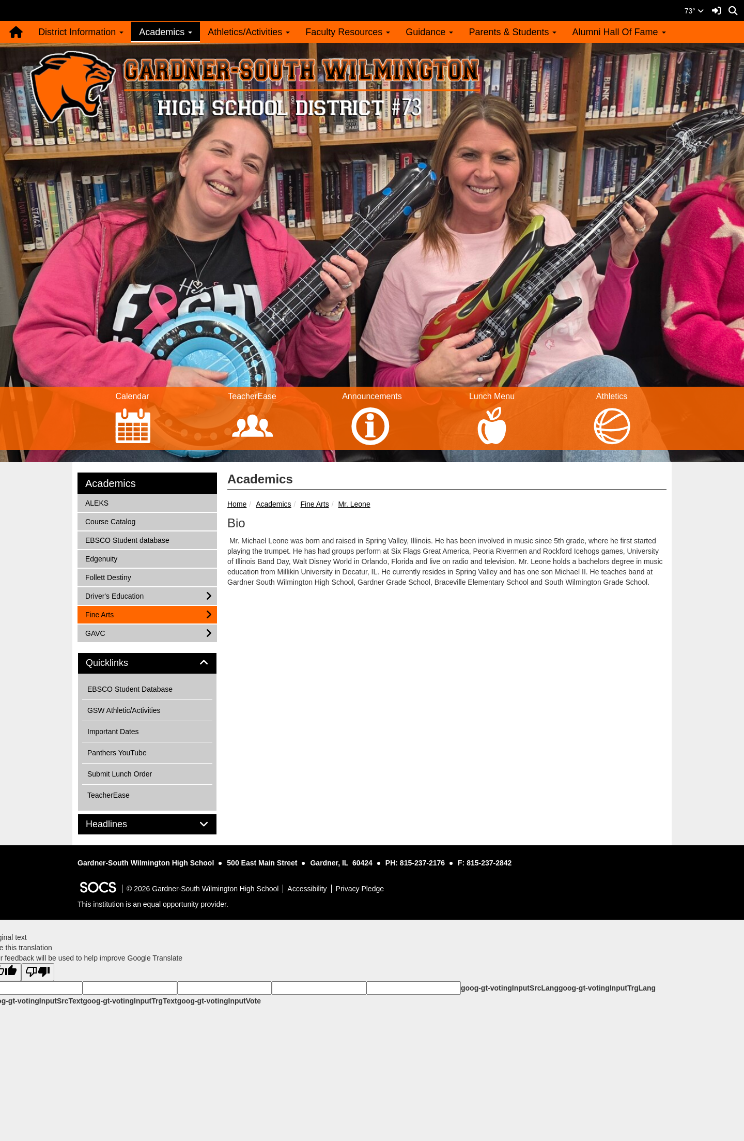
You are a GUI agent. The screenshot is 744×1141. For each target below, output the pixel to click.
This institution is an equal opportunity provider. (153, 904)
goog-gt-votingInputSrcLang (510, 988)
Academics (273, 504)
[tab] (147, 663)
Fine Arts (314, 504)
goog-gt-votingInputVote (219, 1001)
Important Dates (113, 731)
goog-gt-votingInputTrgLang (607, 988)
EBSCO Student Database (130, 689)
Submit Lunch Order (119, 774)
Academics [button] (165, 32)
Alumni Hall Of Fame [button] (618, 32)
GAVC (99, 632)
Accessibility (307, 889)
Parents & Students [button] (512, 32)
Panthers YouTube (117, 753)
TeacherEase (108, 795)
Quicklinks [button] (118, 663)
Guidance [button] (429, 32)
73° (694, 11)
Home (236, 504)
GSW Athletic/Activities (124, 710)
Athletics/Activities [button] (249, 32)
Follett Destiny (108, 577)
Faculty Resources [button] (347, 32)
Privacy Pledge (360, 889)
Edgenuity (101, 558)
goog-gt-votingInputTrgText (130, 1001)
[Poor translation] (37, 972)
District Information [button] (80, 32)
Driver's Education (114, 595)
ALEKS (99, 502)
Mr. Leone (354, 504)
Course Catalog (110, 521)
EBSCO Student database (127, 539)
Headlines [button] (118, 824)
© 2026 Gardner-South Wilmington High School (202, 889)
